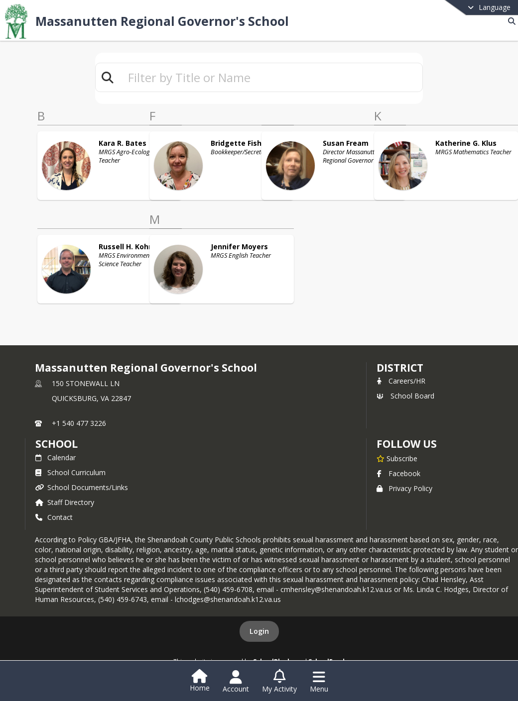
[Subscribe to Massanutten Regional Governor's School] (397, 458)
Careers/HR (401, 381)
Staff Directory (64, 502)
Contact (54, 517)
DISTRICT (400, 368)
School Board (405, 396)
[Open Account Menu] (236, 681)
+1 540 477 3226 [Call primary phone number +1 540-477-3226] (79, 423)
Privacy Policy (404, 488)
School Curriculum (70, 472)
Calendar (55, 457)
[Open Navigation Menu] (319, 681)
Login (259, 631)
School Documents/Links (81, 487)
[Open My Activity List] (279, 681)
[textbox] (271, 77)
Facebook (398, 473)
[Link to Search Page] (510, 21)
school (56, 444)
